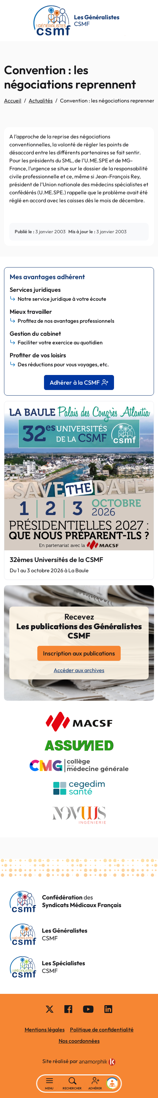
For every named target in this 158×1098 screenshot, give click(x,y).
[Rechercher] (72, 1083)
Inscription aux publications (79, 653)
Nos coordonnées (79, 1040)
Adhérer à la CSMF (79, 382)
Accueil (12, 100)
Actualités (41, 100)
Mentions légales (45, 1029)
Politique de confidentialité (102, 1029)
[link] (97, 1062)
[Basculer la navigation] (49, 1083)
